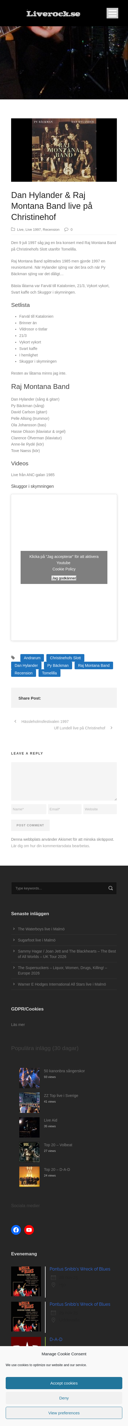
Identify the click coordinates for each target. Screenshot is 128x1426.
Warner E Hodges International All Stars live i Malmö (62, 984)
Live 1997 (33, 230)
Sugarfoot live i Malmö (37, 940)
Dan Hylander (26, 665)
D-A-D (56, 1339)
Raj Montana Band (94, 665)
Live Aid (50, 1120)
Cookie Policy (64, 569)
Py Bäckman (58, 665)
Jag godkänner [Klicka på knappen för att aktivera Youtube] (64, 578)
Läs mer (18, 1024)
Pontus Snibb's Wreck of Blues (80, 1269)
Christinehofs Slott (65, 658)
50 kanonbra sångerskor (64, 1071)
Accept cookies (64, 1383)
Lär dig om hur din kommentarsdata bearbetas (50, 846)
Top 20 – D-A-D (57, 1169)
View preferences (64, 1413)
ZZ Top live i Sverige (61, 1095)
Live (20, 230)
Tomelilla (49, 673)
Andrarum (32, 658)
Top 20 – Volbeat (58, 1145)
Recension (51, 230)
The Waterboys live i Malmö (41, 929)
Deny (64, 1398)
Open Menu (112, 13)
